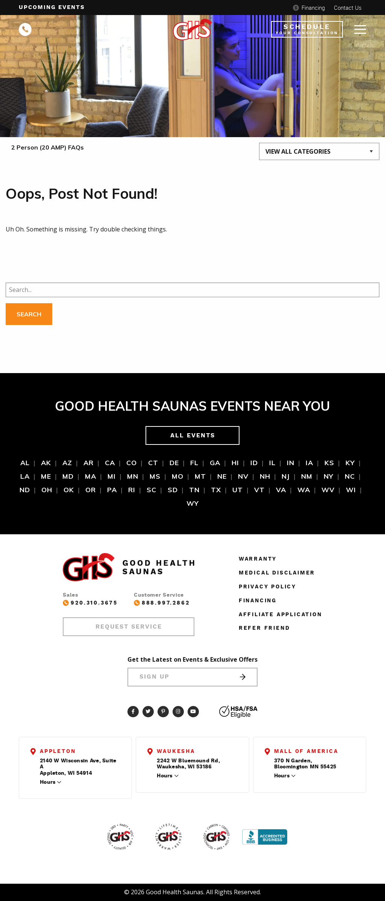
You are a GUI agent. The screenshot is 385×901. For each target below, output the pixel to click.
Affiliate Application (280, 614)
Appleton (58, 751)
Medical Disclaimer (277, 573)
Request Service (128, 627)
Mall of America (306, 751)
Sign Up (192, 677)
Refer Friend (264, 628)
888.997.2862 (162, 603)
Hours (47, 782)
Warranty (258, 559)
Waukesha (176, 751)
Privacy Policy (267, 587)
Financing (309, 7)
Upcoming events (52, 7)
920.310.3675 (90, 603)
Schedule (307, 29)
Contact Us (348, 7)
